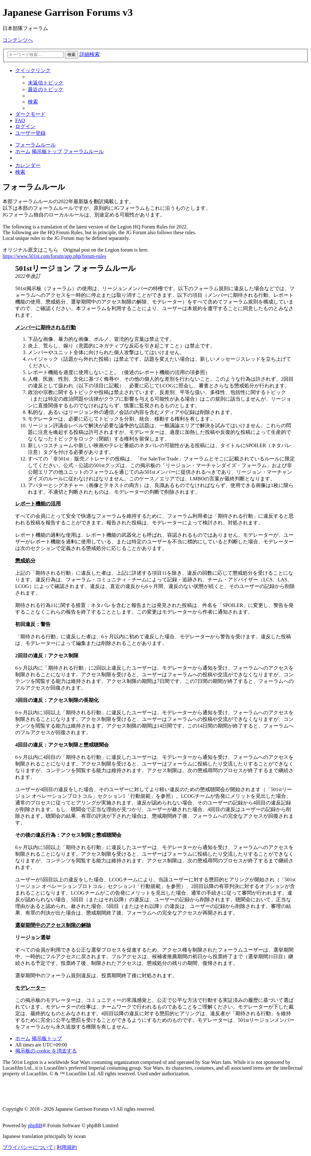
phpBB (35, 1125)
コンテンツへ (18, 40)
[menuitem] (45, 82)
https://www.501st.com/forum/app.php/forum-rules (54, 256)
